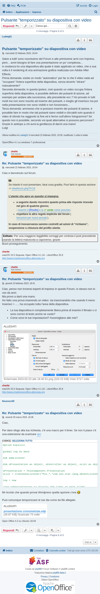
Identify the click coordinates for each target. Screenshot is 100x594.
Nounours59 (8, 401)
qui (39, 434)
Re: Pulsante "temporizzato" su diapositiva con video (42, 163)
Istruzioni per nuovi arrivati (31, 217)
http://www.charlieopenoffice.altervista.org (23, 258)
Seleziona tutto (22, 441)
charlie (14, 151)
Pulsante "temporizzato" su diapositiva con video (46, 20)
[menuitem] (11, 5)
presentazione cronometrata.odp (25, 511)
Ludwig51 (7, 36)
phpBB (38, 569)
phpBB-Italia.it (59, 573)
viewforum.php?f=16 (23, 188)
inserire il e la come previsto (44, 210)
